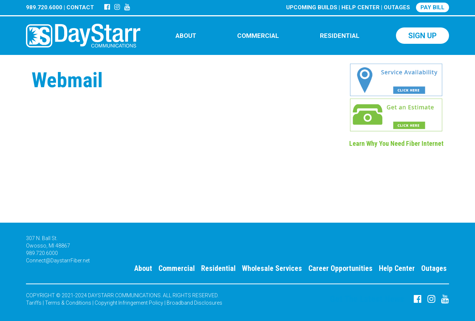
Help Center (397, 268)
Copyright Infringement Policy (129, 303)
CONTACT (80, 7)
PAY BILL (432, 7)
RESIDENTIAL (340, 35)
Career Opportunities (340, 268)
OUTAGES (397, 7)
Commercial (176, 268)
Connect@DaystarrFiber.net (58, 260)
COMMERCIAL (258, 35)
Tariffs (34, 303)
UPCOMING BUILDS (311, 7)
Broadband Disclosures (194, 303)
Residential (218, 268)
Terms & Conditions (68, 303)
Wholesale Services (272, 268)
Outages (434, 268)
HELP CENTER (360, 7)
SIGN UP (422, 35)
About (143, 268)
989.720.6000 (44, 7)
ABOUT (186, 35)
